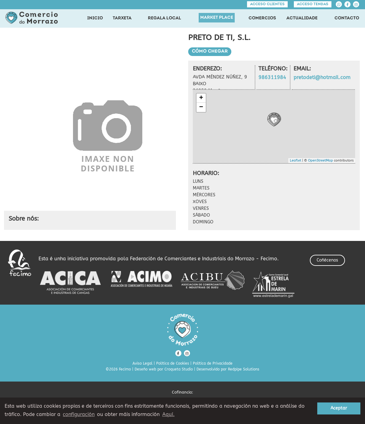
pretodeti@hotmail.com (322, 77)
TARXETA (122, 18)
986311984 (272, 77)
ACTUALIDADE (302, 18)
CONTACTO (347, 18)
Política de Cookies (172, 363)
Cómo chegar (210, 51)
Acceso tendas (312, 4)
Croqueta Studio (178, 369)
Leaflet (295, 160)
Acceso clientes (267, 4)
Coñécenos (327, 260)
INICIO (95, 18)
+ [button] (201, 98)
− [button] (201, 107)
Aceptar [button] (339, 408)
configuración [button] (79, 414)
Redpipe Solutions (243, 369)
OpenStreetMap (320, 160)
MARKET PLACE (216, 17)
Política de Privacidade (213, 363)
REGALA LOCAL (164, 18)
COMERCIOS (262, 18)
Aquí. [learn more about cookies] (168, 414)
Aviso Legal (142, 363)
